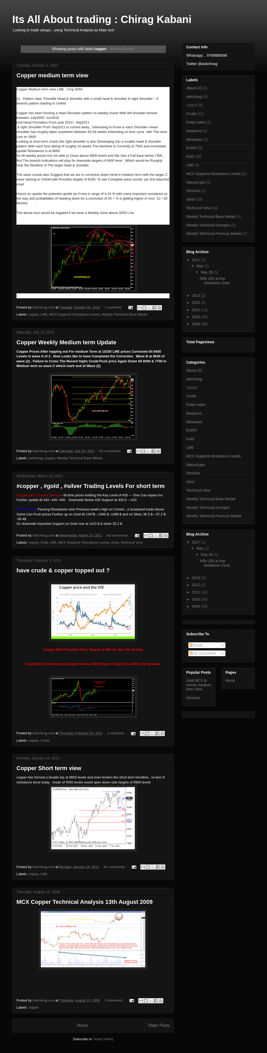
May (200, 266)
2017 (196, 260)
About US (194, 88)
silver (115, 542)
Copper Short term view (48, 768)
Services (193, 191)
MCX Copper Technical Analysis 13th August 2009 (84, 902)
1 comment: (114, 307)
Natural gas (195, 182)
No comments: (110, 451)
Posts (196, 645)
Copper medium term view (52, 75)
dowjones (194, 131)
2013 (196, 295)
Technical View (131, 542)
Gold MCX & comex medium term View (198, 684)
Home (82, 1025)
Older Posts (159, 1025)
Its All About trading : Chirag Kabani (101, 19)
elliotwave (194, 139)
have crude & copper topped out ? (63, 570)
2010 (196, 317)
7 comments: (114, 1000)
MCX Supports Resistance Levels (74, 314)
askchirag (35, 458)
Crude (45, 740)
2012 (196, 302)
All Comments (202, 653)
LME (44, 314)
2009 (196, 324)
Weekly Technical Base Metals (125, 314)
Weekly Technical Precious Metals (213, 233)
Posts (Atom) (103, 1039)
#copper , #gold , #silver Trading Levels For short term (90, 486)
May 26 (207, 272)
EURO (191, 148)
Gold (44, 542)
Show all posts (122, 49)
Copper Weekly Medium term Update (66, 342)
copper (33, 314)
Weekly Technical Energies (208, 225)
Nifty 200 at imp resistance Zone (215, 280)
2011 (196, 310)
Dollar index (196, 122)
